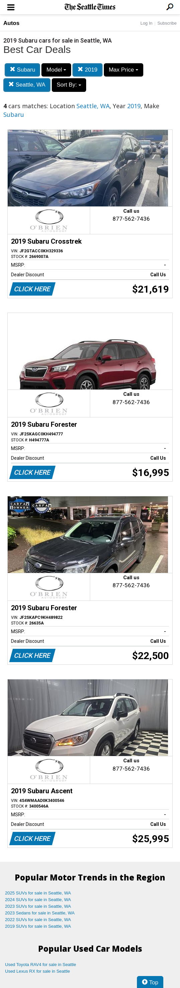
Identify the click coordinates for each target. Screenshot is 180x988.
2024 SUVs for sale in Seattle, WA (38, 899)
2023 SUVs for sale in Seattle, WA (38, 906)
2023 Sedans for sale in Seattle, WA (39, 912)
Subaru (22, 70)
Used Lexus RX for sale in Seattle (37, 971)
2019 (87, 70)
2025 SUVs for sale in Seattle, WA (38, 892)
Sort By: (69, 85)
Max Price (123, 70)
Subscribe (167, 23)
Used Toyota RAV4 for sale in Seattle (40, 964)
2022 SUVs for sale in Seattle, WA (38, 919)
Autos (11, 23)
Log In (146, 23)
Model (56, 70)
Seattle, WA (26, 85)
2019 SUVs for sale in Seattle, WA (38, 926)
